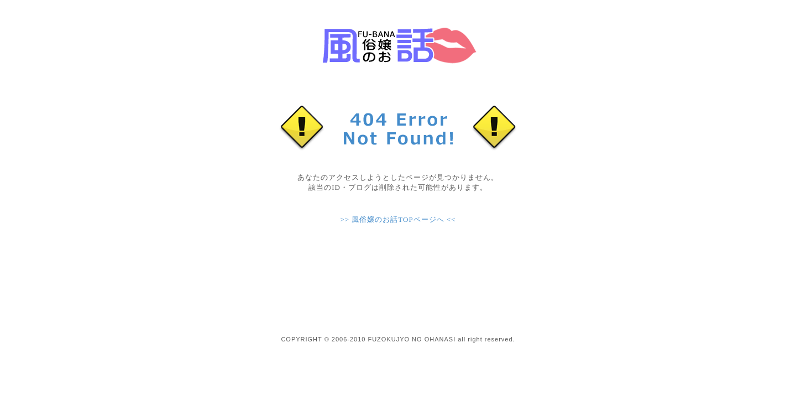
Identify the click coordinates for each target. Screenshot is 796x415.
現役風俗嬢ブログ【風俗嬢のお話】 (398, 44)
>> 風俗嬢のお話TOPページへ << (397, 219)
